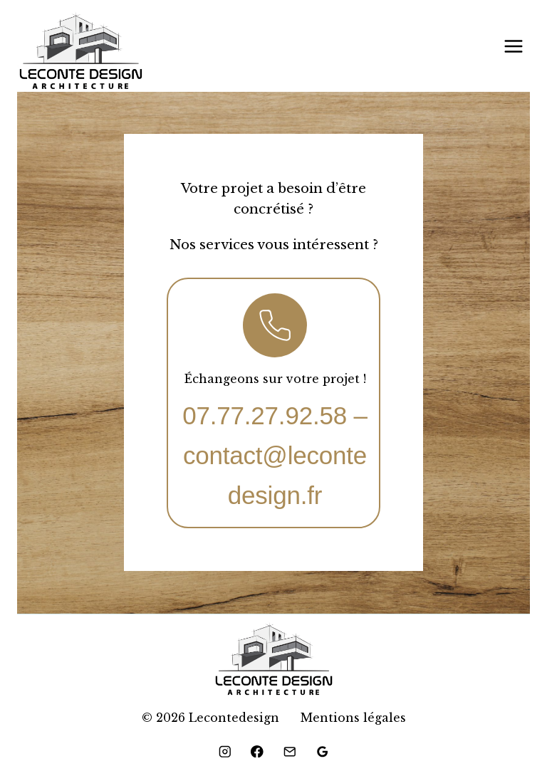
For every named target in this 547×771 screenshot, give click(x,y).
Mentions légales (353, 717)
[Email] (289, 751)
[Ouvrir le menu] (513, 46)
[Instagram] (224, 751)
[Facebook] (257, 751)
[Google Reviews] (322, 751)
